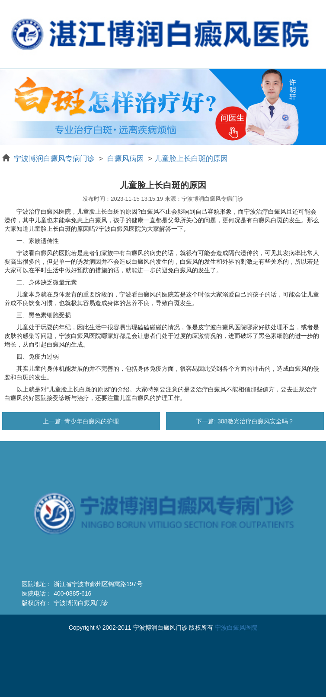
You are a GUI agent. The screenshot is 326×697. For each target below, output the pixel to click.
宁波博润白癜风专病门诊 (55, 159)
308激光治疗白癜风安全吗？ (255, 421)
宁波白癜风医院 (236, 627)
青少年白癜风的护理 (91, 421)
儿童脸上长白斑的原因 (191, 159)
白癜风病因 (125, 159)
